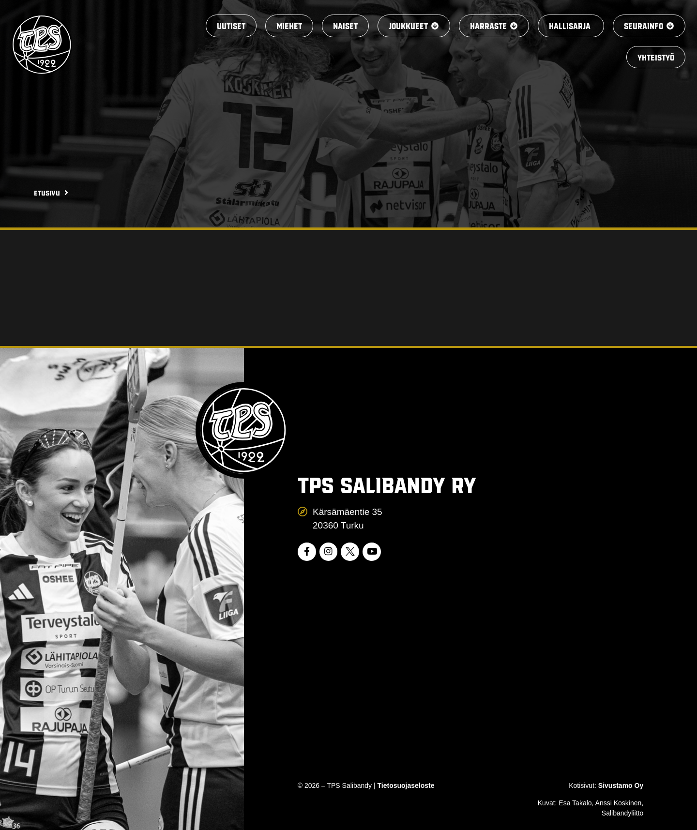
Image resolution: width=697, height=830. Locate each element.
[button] (407, 26)
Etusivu (47, 192)
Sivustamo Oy (620, 785)
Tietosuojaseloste (406, 785)
